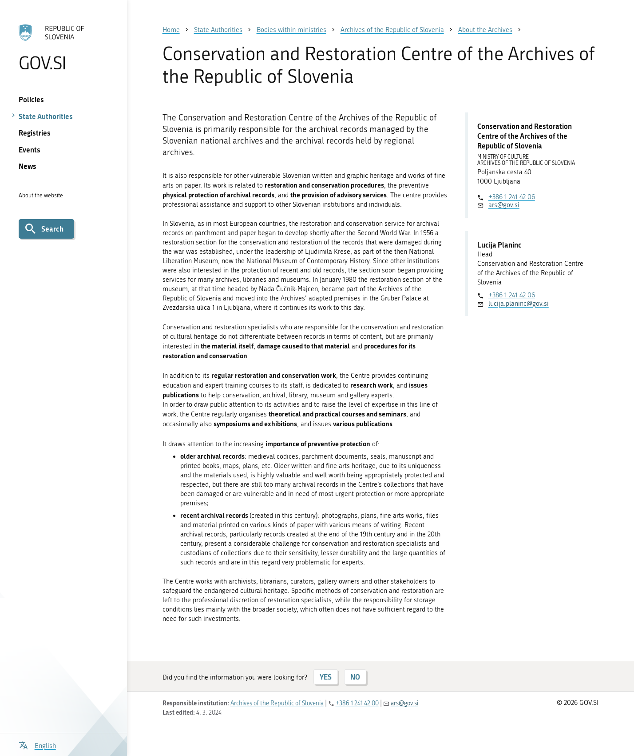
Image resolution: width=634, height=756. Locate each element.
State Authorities (46, 116)
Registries (35, 133)
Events (29, 149)
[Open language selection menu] (37, 744)
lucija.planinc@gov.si (518, 304)
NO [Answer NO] (355, 677)
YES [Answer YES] (326, 677)
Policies (31, 99)
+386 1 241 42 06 (511, 197)
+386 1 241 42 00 (357, 703)
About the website (41, 195)
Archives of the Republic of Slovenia (277, 703)
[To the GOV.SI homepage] (63, 47)
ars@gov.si (503, 205)
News (27, 166)
